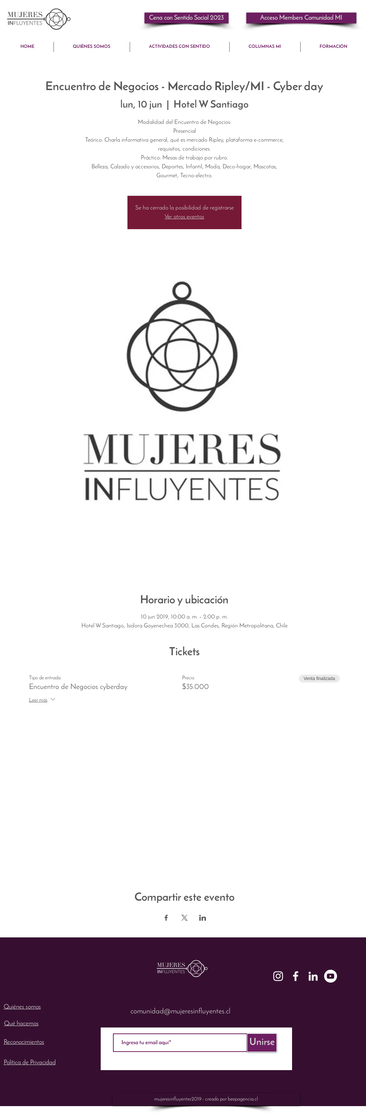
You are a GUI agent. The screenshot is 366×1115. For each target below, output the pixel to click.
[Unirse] (262, 1042)
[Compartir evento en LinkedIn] (202, 918)
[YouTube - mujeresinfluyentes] (330, 976)
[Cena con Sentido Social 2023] (187, 18)
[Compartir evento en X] (184, 918)
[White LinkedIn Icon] (313, 976)
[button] (301, 18)
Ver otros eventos (184, 217)
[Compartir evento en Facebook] (166, 918)
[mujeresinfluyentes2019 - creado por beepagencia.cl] (206, 1099)
